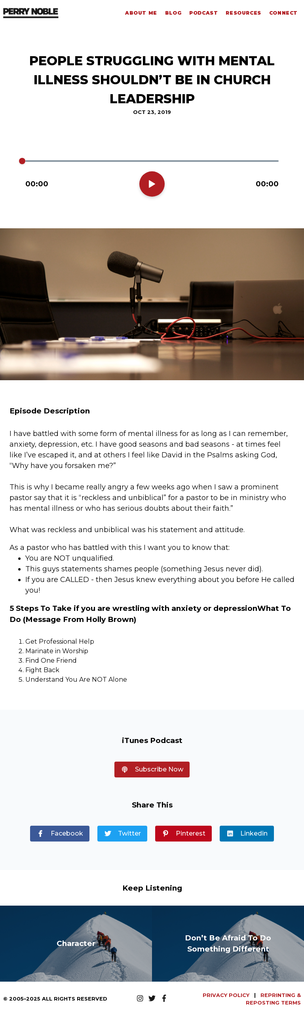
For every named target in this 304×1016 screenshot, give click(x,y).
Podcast (203, 13)
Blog (173, 13)
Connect (283, 13)
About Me (141, 13)
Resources (243, 13)
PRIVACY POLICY (227, 995)
